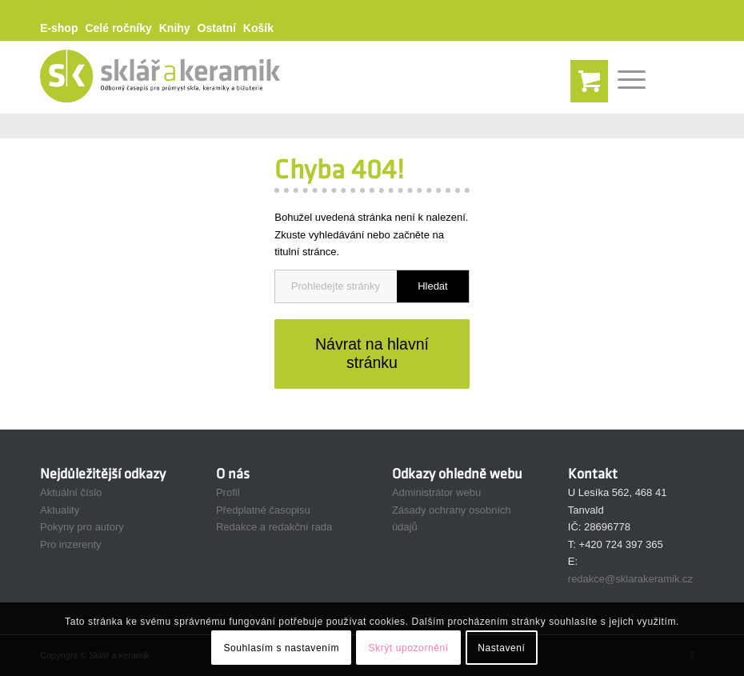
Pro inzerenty (71, 544)
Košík (258, 28)
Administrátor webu (436, 492)
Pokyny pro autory (82, 527)
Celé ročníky (118, 28)
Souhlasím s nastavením (281, 648)
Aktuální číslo (71, 492)
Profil (228, 492)
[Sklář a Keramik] (160, 78)
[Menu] (624, 78)
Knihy (174, 28)
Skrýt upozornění (408, 648)
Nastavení (501, 648)
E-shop (59, 28)
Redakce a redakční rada (274, 527)
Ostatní (217, 28)
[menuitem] (62, 28)
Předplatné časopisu (263, 510)
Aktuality (59, 510)
